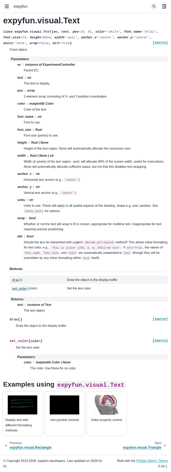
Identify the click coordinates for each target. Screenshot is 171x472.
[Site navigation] (6, 6)
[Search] (154, 6)
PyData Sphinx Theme (152, 461)
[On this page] (164, 6)
